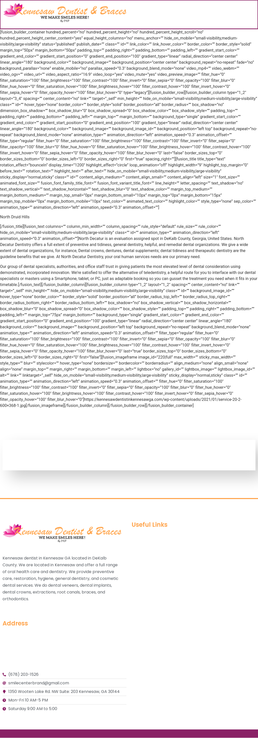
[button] (253, 15)
